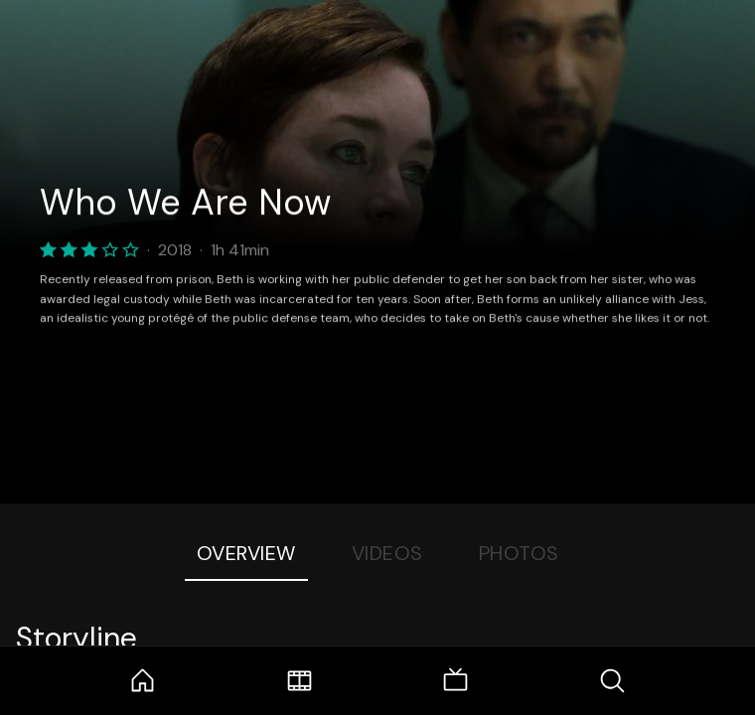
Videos (387, 553)
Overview (246, 553)
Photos (519, 553)
